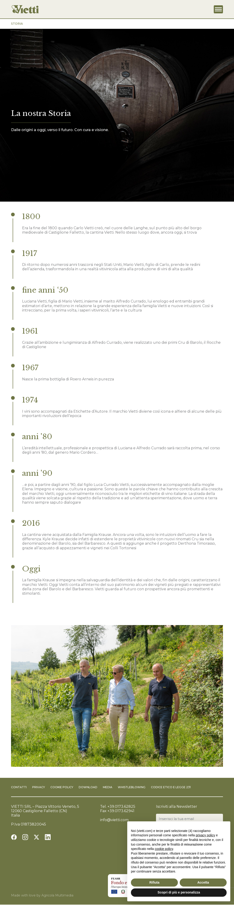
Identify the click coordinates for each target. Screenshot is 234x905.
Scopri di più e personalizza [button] (179, 892)
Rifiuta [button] (154, 882)
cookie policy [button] (164, 849)
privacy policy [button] (205, 835)
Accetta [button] (203, 882)
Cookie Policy (61, 787)
